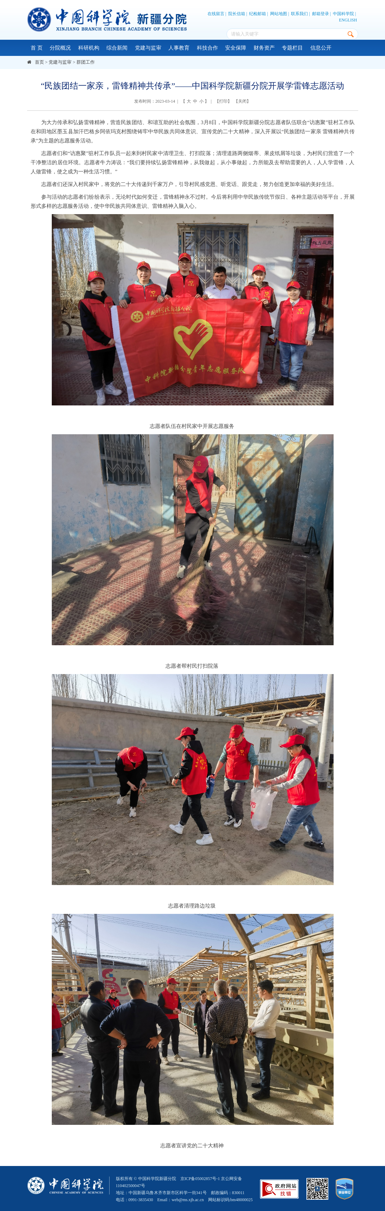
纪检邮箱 (257, 13)
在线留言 (215, 13)
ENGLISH (348, 20)
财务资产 (264, 48)
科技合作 (207, 48)
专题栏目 (292, 48)
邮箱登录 (320, 13)
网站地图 (278, 13)
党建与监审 (148, 48)
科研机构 (88, 48)
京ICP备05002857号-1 (200, 1178)
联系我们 (299, 13)
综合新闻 (117, 48)
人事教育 (179, 48)
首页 (39, 62)
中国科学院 (343, 13)
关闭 (242, 101)
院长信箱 (236, 13)
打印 (223, 101)
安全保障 (235, 48)
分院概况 (60, 48)
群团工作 (85, 62)
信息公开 (320, 48)
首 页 (37, 48)
